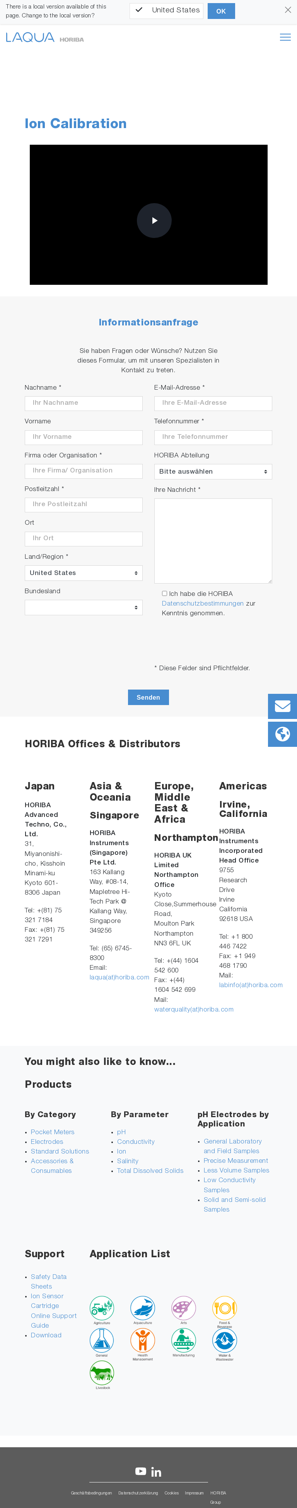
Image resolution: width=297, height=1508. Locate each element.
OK (221, 11)
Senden (148, 697)
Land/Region (47, 557)
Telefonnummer (179, 422)
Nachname (43, 388)
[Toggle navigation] (285, 37)
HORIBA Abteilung (181, 456)
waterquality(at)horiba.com (194, 1010)
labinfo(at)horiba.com (251, 986)
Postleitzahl (44, 489)
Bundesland (42, 592)
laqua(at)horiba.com (120, 978)
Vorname (38, 422)
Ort (29, 523)
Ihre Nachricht (177, 490)
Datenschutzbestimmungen (203, 604)
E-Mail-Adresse (179, 388)
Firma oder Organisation (63, 456)
